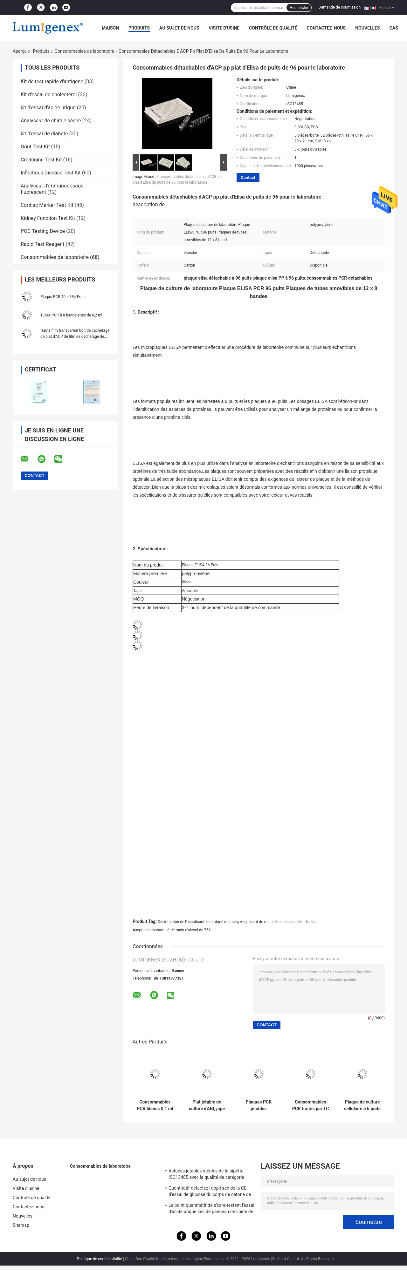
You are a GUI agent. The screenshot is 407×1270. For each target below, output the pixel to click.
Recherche (299, 7)
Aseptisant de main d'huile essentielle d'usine (278, 922)
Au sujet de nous (179, 28)
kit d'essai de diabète (44, 134)
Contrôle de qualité (273, 28)
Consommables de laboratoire (84, 51)
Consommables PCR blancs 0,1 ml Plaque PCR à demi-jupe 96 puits (155, 1105)
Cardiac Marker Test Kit (47, 205)
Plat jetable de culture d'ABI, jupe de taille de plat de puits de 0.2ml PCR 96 (207, 1105)
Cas (394, 28)
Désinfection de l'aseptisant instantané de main (198, 922)
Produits (139, 28)
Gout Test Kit (35, 147)
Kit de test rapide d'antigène (52, 81)
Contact (248, 177)
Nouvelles (367, 28)
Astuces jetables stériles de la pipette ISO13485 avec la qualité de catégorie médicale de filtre (206, 1175)
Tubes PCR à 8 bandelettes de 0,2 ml (71, 315)
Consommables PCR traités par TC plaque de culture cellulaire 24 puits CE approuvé (310, 1105)
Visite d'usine (224, 28)
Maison (110, 28)
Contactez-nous (326, 28)
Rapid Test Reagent (42, 244)
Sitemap (21, 1225)
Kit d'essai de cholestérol (49, 95)
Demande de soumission (340, 7)
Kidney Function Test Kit (48, 218)
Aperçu (20, 51)
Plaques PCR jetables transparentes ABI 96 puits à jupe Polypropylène (259, 1105)
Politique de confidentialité (99, 1259)
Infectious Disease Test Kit (51, 173)
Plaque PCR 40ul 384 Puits (63, 297)
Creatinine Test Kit (41, 160)
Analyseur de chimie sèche (51, 121)
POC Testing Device (43, 231)
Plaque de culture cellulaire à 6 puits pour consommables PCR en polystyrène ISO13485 (362, 1105)
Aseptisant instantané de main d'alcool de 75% (172, 930)
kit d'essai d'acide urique (48, 108)
